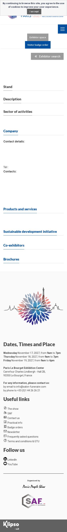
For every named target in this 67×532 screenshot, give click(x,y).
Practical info (15, 422)
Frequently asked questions (23, 436)
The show (13, 408)
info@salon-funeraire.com (31, 386)
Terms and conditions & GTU (23, 441)
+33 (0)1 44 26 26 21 (28, 390)
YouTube (13, 464)
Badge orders (15, 427)
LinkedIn (12, 459)
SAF (10, 413)
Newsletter (14, 432)
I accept (34, 11)
